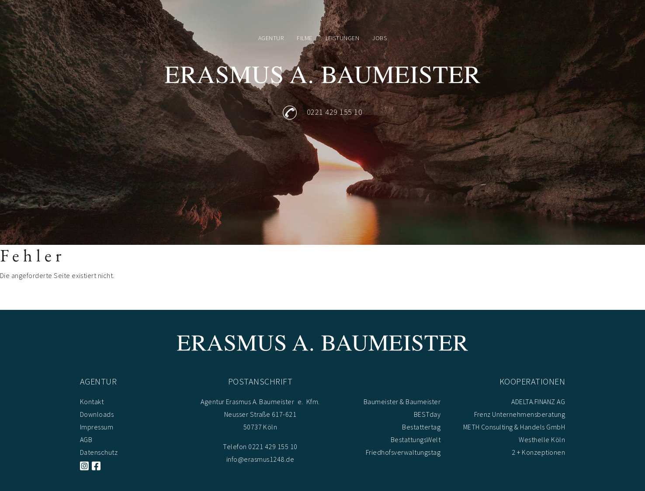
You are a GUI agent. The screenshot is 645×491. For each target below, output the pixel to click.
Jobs (379, 38)
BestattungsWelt (415, 439)
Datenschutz (99, 452)
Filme (304, 38)
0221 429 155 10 (334, 112)
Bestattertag (421, 426)
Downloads (97, 414)
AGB (86, 439)
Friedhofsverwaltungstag (403, 452)
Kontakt (92, 401)
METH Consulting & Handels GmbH (514, 426)
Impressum (96, 426)
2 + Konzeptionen (538, 452)
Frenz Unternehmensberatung (519, 414)
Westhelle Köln (542, 439)
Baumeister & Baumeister (402, 401)
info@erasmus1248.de (260, 459)
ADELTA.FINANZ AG (538, 401)
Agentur (271, 38)
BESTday (427, 414)
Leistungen (343, 38)
